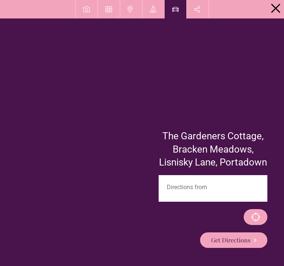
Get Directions (230, 240)
